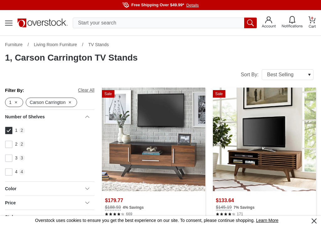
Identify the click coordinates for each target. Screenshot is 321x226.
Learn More (267, 220)
